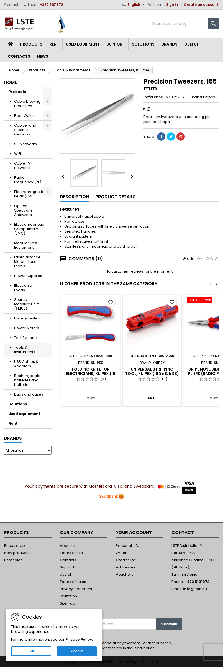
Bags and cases (28, 394)
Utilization (68, 596)
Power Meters (26, 328)
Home (10, 82)
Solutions (143, 44)
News (42, 56)
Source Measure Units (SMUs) (27, 304)
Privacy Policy (78, 639)
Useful (191, 44)
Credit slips (126, 560)
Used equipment (82, 44)
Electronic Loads (23, 288)
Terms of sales (73, 581)
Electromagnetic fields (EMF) (29, 194)
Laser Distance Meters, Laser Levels (27, 262)
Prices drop (14, 545)
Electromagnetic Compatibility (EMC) (29, 229)
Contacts (19, 56)
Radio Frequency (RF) (27, 180)
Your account (134, 532)
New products (16, 552)
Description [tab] (74, 196)
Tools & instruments (24, 349)
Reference (153, 97)
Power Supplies (28, 275)
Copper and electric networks (25, 130)
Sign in (172, 4)
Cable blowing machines (27, 104)
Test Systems (26, 337)
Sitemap (67, 603)
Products (31, 44)
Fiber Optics (24, 115)
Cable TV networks (22, 165)
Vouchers (124, 574)
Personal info (127, 545)
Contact (11, 4)
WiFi (17, 153)
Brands (170, 44)
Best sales (13, 560)
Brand (196, 97)
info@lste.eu (195, 589)
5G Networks (25, 144)
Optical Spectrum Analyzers (23, 210)
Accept (76, 651)
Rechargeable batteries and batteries (27, 380)
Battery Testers (27, 318)
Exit (31, 651)
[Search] (184, 23)
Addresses (125, 567)
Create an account (201, 4)
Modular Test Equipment (25, 245)
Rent (54, 44)
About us (68, 545)
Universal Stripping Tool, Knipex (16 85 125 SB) (152, 371)
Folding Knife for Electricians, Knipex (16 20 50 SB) (90, 373)
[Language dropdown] (134, 4)
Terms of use (71, 552)
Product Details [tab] (115, 196)
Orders (122, 552)
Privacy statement (76, 589)
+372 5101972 (51, 4)
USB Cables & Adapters (26, 364)
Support (115, 44)
